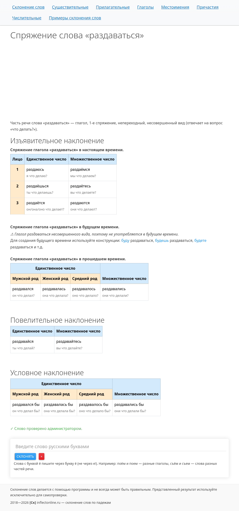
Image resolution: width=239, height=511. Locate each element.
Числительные (26, 18)
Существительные (70, 7)
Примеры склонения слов (75, 18)
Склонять (25, 456)
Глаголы (145, 7)
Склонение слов (28, 7)
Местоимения (175, 7)
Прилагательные (113, 7)
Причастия (208, 7)
